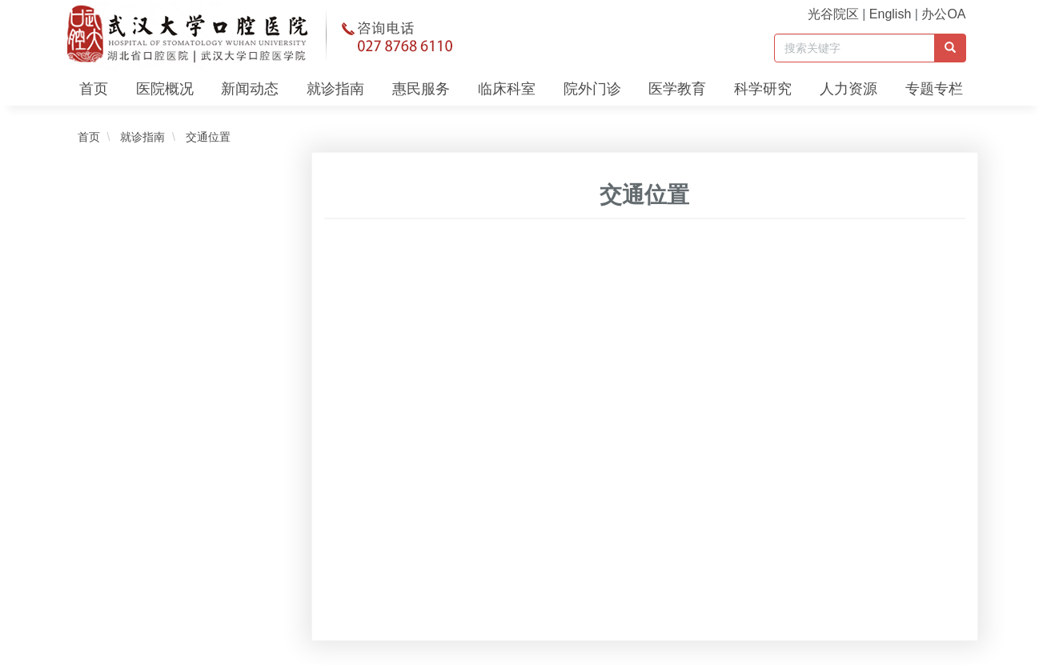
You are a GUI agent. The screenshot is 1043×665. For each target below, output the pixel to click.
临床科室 (507, 89)
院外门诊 (592, 89)
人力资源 (848, 89)
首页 (93, 89)
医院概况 (165, 89)
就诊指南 (335, 89)
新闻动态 (250, 89)
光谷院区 (833, 14)
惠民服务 (421, 89)
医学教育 (677, 89)
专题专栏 (934, 89)
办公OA (943, 14)
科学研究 (763, 89)
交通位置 (207, 136)
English (890, 14)
